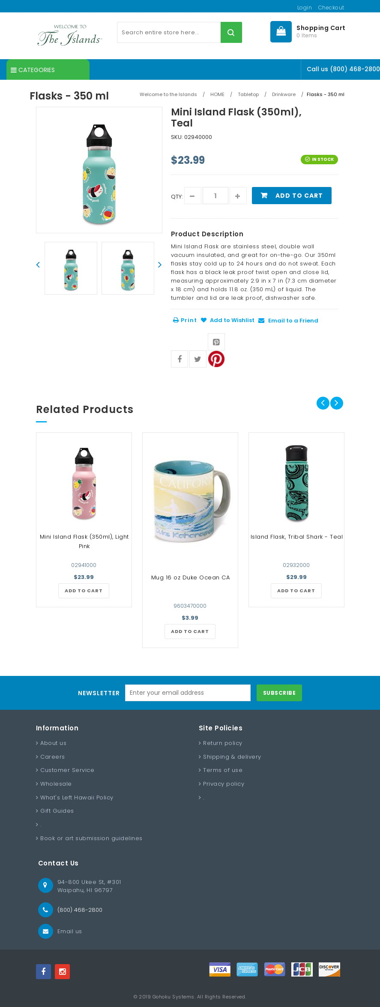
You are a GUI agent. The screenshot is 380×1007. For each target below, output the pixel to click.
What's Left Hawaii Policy (77, 797)
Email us (69, 931)
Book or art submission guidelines (91, 838)
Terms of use (222, 770)
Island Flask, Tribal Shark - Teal (297, 537)
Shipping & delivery (232, 757)
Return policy (222, 743)
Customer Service (67, 770)
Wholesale (56, 784)
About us (53, 743)
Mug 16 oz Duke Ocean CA (190, 577)
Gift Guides (57, 811)
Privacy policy (223, 784)
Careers (52, 757)
